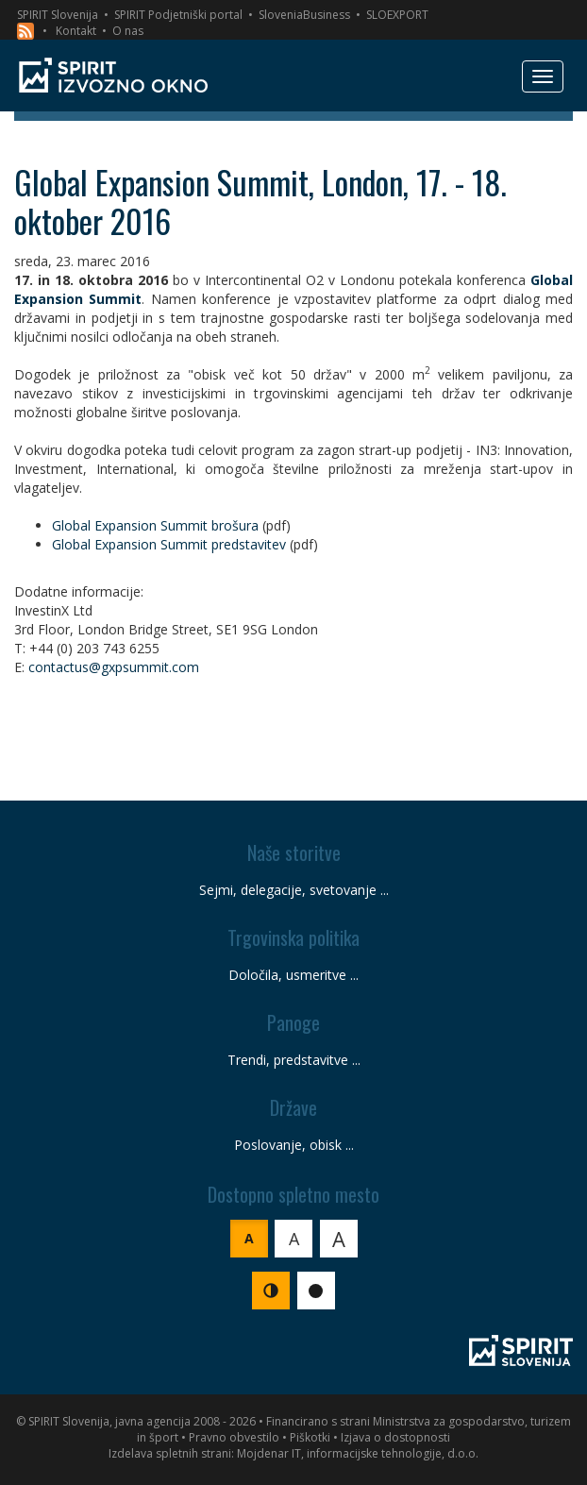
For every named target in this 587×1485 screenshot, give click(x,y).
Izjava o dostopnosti (395, 1437)
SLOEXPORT (397, 15)
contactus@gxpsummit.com (113, 667)
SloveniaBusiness (304, 15)
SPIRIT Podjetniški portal (178, 15)
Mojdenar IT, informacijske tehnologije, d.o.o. (357, 1453)
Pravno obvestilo (234, 1437)
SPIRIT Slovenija (57, 15)
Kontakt (76, 31)
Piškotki (310, 1437)
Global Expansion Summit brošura (155, 525)
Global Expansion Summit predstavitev (169, 544)
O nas (127, 31)
